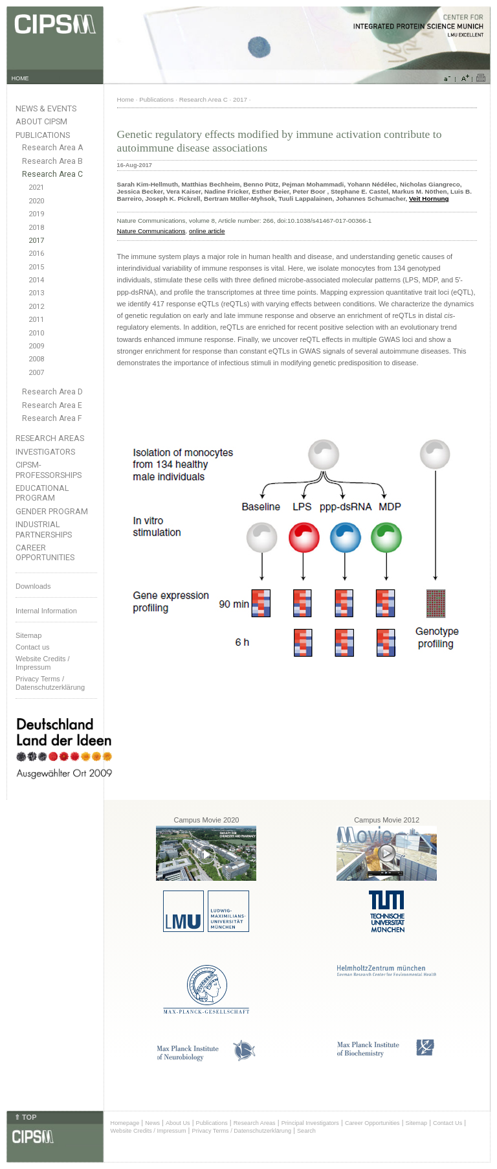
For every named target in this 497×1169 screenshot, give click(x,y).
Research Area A (52, 147)
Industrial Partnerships (44, 529)
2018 (36, 227)
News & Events (46, 108)
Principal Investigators (310, 1123)
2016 (36, 253)
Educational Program (42, 493)
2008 (36, 359)
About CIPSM (41, 121)
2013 (36, 293)
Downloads (33, 586)
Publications (43, 135)
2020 (36, 201)
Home (125, 99)
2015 (36, 267)
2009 (36, 346)
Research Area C (52, 174)
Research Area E (52, 405)
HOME (20, 78)
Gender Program (52, 511)
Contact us (33, 647)
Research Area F (52, 418)
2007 (36, 373)
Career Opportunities (45, 552)
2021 (36, 187)
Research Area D (52, 391)
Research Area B (52, 161)
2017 (36, 240)
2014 (36, 280)
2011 (36, 319)
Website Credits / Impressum (148, 1131)
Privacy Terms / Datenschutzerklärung (50, 683)
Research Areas (50, 438)
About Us (178, 1123)
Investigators (45, 452)
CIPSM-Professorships (49, 469)
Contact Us (447, 1123)
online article (207, 230)
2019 (36, 214)
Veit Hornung (428, 198)
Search (306, 1131)
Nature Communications (151, 230)
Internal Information (46, 611)
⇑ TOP (25, 1117)
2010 (36, 333)
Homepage (125, 1123)
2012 (36, 306)
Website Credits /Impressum (43, 663)
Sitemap (28, 635)
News (152, 1123)
